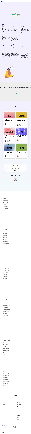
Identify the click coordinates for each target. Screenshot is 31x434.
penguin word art (5, 237)
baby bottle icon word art (6, 239)
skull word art (4, 346)
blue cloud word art (5, 260)
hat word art (4, 247)
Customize (15, 14)
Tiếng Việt (19, 408)
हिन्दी (3, 415)
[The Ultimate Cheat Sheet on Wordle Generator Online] (9, 115)
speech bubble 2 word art (6, 268)
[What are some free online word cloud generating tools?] (21, 147)
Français (18, 402)
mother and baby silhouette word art (7, 229)
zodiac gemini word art (6, 375)
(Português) (19, 406)
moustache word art (5, 338)
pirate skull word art (5, 344)
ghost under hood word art (6, 305)
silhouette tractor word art (6, 367)
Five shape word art (5, 202)
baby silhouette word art (6, 227)
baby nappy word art (5, 241)
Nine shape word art (5, 210)
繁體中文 (18, 419)
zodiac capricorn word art (6, 373)
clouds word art (5, 264)
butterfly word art (5, 212)
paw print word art (5, 235)
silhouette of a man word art (6, 342)
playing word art (5, 352)
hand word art (4, 336)
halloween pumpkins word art (6, 309)
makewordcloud (8, 432)
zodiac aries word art (5, 369)
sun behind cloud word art (6, 272)
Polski (4, 406)
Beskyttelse (14, 430)
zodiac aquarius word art (6, 385)
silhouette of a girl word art (6, 340)
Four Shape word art (5, 200)
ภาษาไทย (18, 415)
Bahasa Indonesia (5, 397)
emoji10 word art (5, 276)
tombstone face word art (6, 317)
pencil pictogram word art (6, 350)
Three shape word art (5, 198)
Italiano (4, 404)
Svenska (4, 408)
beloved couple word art (6, 330)
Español (4, 402)
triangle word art (5, 303)
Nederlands (19, 404)
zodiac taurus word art (6, 389)
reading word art (5, 354)
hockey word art (5, 313)
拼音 (3, 419)
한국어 (4, 417)
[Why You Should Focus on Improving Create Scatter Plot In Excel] (9, 131)
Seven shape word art (5, 206)
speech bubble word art (6, 266)
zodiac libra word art (5, 379)
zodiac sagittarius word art (6, 387)
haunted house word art (6, 311)
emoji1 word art (5, 274)
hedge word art (5, 233)
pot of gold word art (5, 315)
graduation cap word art (6, 348)
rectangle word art (5, 299)
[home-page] (2, 1)
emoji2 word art (5, 280)
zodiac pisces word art (6, 381)
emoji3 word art (5, 282)
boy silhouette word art (6, 332)
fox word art (4, 225)
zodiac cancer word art (6, 371)
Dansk (18, 397)
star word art (4, 301)
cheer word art (4, 334)
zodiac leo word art (5, 377)
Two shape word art (5, 196)
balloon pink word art (5, 231)
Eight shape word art (5, 208)
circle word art (4, 295)
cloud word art (4, 262)
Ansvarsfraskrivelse (15, 428)
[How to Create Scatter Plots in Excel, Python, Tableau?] (9, 147)
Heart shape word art (5, 192)
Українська (4, 413)
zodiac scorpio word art (6, 383)
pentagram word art (5, 297)
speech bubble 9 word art (6, 270)
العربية (18, 413)
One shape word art (5, 194)
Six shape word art (5, 204)
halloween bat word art (6, 307)
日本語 (18, 417)
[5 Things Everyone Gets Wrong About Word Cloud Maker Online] (21, 115)
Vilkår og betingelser (14, 427)
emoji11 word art (5, 278)
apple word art (4, 319)
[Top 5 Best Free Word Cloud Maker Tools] (21, 131)
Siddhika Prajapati (9, 123)
